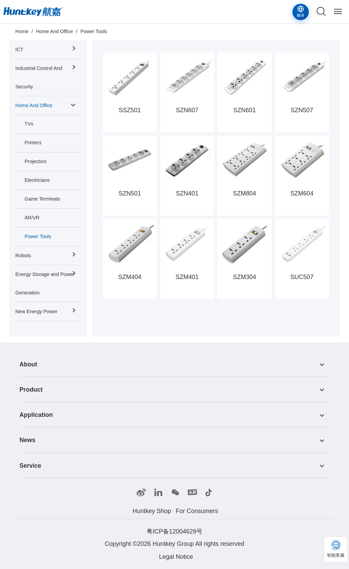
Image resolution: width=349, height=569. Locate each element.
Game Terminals (42, 199)
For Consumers (197, 511)
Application (36, 414)
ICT (19, 49)
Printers (33, 142)
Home (21, 31)
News (27, 440)
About (28, 364)
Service (30, 465)
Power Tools (93, 31)
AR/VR (32, 217)
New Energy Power (36, 311)
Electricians (37, 180)
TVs (29, 124)
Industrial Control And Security (38, 77)
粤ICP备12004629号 (174, 531)
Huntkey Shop (152, 511)
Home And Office (54, 31)
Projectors (36, 161)
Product (31, 389)
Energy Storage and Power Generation (44, 283)
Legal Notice (176, 556)
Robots (23, 255)
